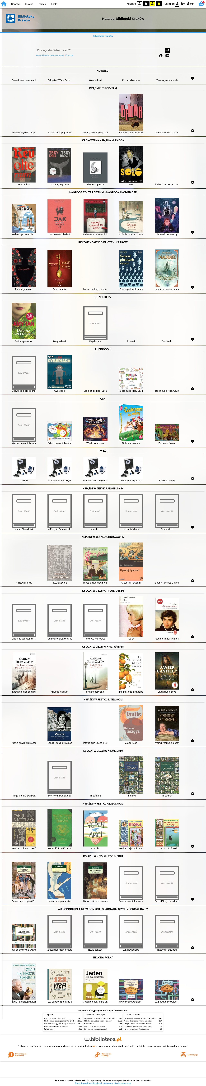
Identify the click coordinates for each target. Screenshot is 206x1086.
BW (146, 3)
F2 (190, 3)
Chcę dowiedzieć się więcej (88, 1083)
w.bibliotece (87, 1046)
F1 (182, 3)
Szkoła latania (49, 1029)
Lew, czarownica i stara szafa (54, 1018)
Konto (54, 4)
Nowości (15, 4)
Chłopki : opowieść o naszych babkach (98, 1021)
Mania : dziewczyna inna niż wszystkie (138, 1021)
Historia (29, 4)
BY (159, 3)
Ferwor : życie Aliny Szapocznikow (136, 1029)
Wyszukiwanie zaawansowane (50, 55)
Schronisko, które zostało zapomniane (137, 1026)
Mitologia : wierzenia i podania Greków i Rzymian (62, 1021)
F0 (177, 3)
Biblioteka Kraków (103, 36)
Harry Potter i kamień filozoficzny (56, 1026)
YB (152, 3)
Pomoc (42, 4)
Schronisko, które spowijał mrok (95, 1029)
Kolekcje (69, 55)
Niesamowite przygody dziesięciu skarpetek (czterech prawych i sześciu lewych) (73, 1024)
